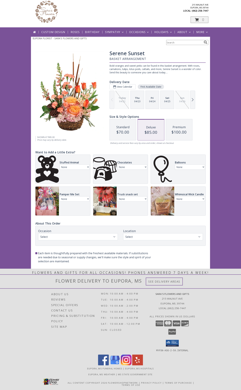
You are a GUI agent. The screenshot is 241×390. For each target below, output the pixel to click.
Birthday (92, 32)
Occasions (139, 32)
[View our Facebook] (103, 364)
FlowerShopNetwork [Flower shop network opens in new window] (123, 382)
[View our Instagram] (126, 364)
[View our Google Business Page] (114, 364)
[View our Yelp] (137, 364)
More (202, 32)
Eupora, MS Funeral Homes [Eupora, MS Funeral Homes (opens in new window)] (104, 368)
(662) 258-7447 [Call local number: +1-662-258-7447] (200, 10)
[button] (199, 19)
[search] (205, 42)
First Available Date (150, 86)
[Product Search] (184, 42)
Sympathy (114, 32)
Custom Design (53, 32)
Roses (75, 32)
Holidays (163, 32)
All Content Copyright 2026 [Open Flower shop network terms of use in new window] (87, 382)
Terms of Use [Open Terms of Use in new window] (131, 384)
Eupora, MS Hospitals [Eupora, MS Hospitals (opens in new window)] (139, 368)
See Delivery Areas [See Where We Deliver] (164, 281)
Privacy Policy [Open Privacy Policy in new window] (151, 382)
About (184, 32)
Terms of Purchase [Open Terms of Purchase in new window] (178, 382)
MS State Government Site (135, 374)
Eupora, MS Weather (101, 374)
